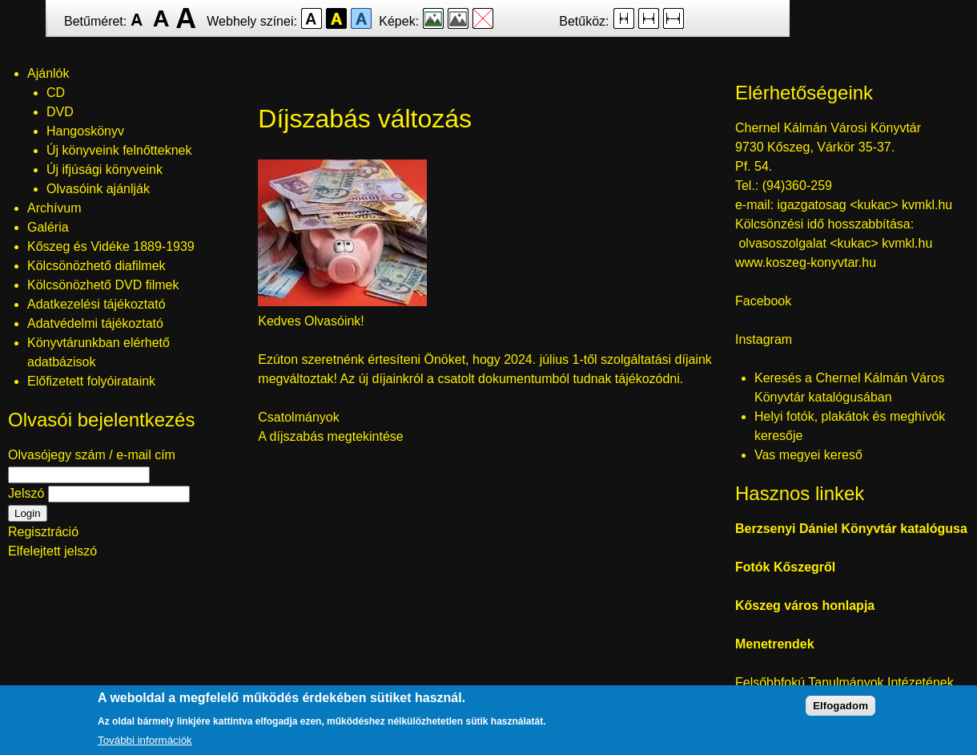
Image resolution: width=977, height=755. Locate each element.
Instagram (763, 339)
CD (55, 92)
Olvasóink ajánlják (98, 189)
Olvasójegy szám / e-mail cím (91, 455)
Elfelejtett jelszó (52, 551)
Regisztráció (43, 532)
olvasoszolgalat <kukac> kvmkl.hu (836, 243)
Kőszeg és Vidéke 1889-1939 (111, 246)
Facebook (763, 301)
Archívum (54, 208)
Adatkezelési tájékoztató (96, 304)
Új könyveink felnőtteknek (118, 150)
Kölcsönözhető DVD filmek (103, 285)
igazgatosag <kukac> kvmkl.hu (866, 205)
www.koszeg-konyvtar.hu (805, 262)
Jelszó (26, 493)
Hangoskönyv (85, 131)
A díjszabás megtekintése (330, 436)
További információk (145, 742)
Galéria (48, 227)
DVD (60, 112)
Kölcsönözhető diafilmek (96, 266)
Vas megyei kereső (808, 455)
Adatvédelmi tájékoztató (95, 323)
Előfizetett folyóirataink (91, 381)
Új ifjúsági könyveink (104, 169)
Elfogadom (840, 707)
